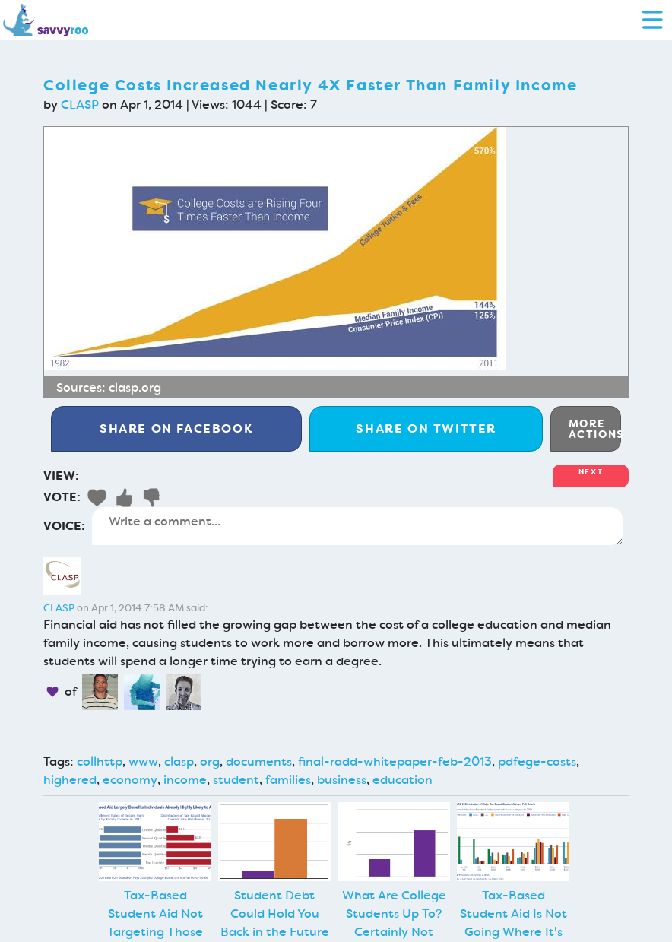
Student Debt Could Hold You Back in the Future (274, 913)
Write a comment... (357, 526)
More (595, 429)
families (288, 780)
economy (130, 780)
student (236, 780)
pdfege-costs (537, 761)
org (210, 761)
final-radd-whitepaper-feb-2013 (395, 761)
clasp (179, 761)
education (402, 780)
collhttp (99, 761)
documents (259, 761)
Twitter (426, 428)
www (143, 761)
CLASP (80, 105)
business (341, 780)
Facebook (176, 428)
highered (70, 780)
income (185, 780)
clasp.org (135, 387)
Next (590, 472)
